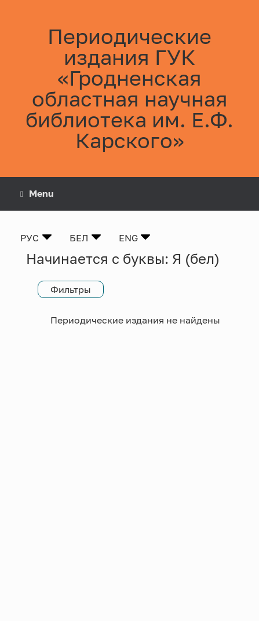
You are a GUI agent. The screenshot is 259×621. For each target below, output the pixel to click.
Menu (37, 193)
